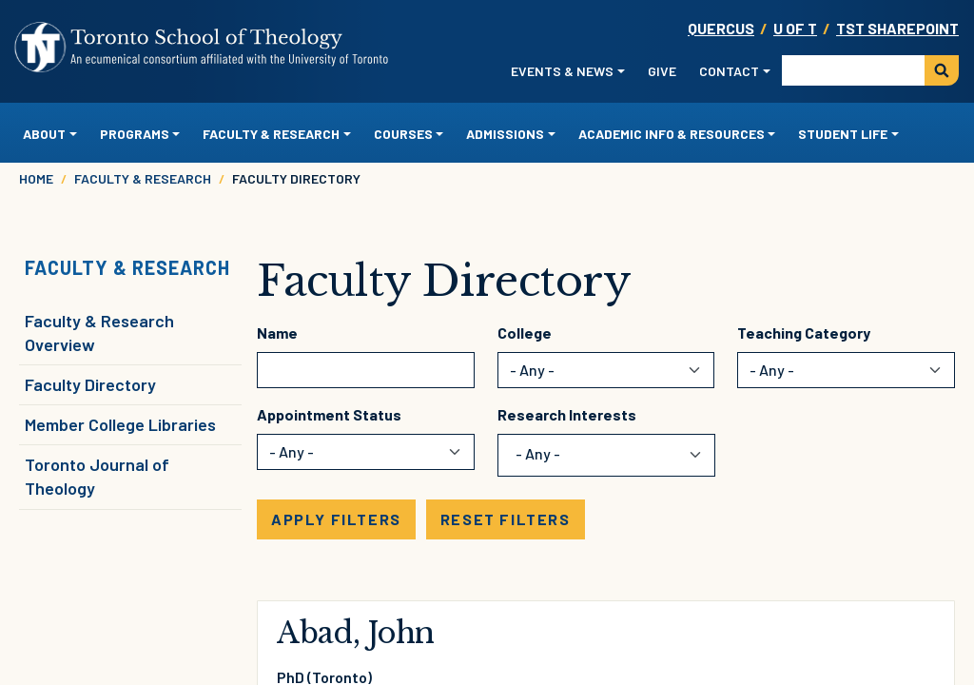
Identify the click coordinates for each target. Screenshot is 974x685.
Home (36, 178)
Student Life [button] (842, 134)
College (524, 332)
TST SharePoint (897, 28)
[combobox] (549, 455)
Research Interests (566, 414)
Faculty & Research (142, 178)
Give (662, 71)
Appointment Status (329, 414)
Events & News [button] (562, 71)
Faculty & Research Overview (99, 332)
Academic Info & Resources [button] (671, 134)
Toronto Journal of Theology (97, 476)
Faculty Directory (90, 384)
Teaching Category (803, 332)
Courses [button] (403, 134)
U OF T (795, 28)
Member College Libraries (120, 424)
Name (277, 332)
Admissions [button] (505, 134)
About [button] (44, 134)
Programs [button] (134, 134)
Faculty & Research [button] (271, 134)
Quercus (721, 28)
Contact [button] (729, 71)
